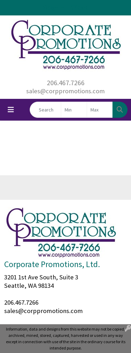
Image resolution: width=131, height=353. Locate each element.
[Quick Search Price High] (100, 110)
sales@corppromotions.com (65, 91)
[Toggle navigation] (10, 110)
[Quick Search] (45, 110)
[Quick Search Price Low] (74, 110)
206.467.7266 (66, 82)
